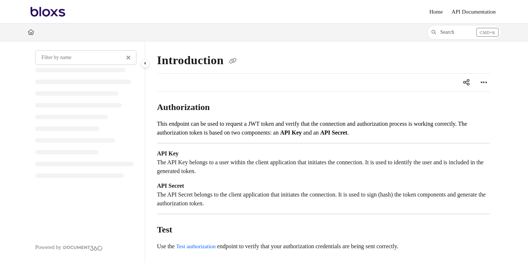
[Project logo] (47, 12)
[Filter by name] (85, 57)
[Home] (436, 11)
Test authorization (196, 246)
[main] (323, 152)
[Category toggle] (145, 63)
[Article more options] (484, 82)
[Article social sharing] (466, 82)
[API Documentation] (474, 11)
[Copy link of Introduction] (233, 61)
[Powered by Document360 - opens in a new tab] (69, 247)
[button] (464, 32)
